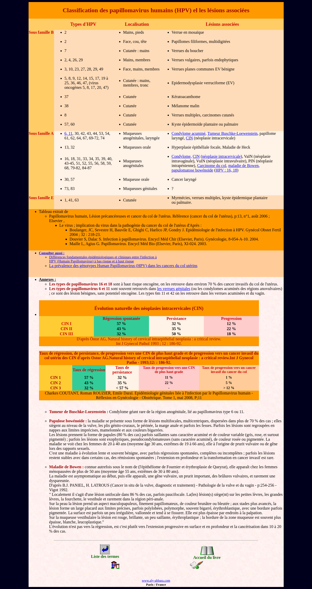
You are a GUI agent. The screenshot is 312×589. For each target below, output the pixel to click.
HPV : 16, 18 (226, 170)
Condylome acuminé (189, 133)
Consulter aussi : (52, 253)
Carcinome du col (211, 165)
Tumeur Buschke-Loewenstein (232, 133)
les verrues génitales (173, 288)
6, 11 (68, 133)
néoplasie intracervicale (221, 156)
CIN (189, 138)
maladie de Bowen (243, 165)
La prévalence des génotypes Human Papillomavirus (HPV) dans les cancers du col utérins (123, 265)
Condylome (181, 156)
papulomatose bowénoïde (192, 170)
